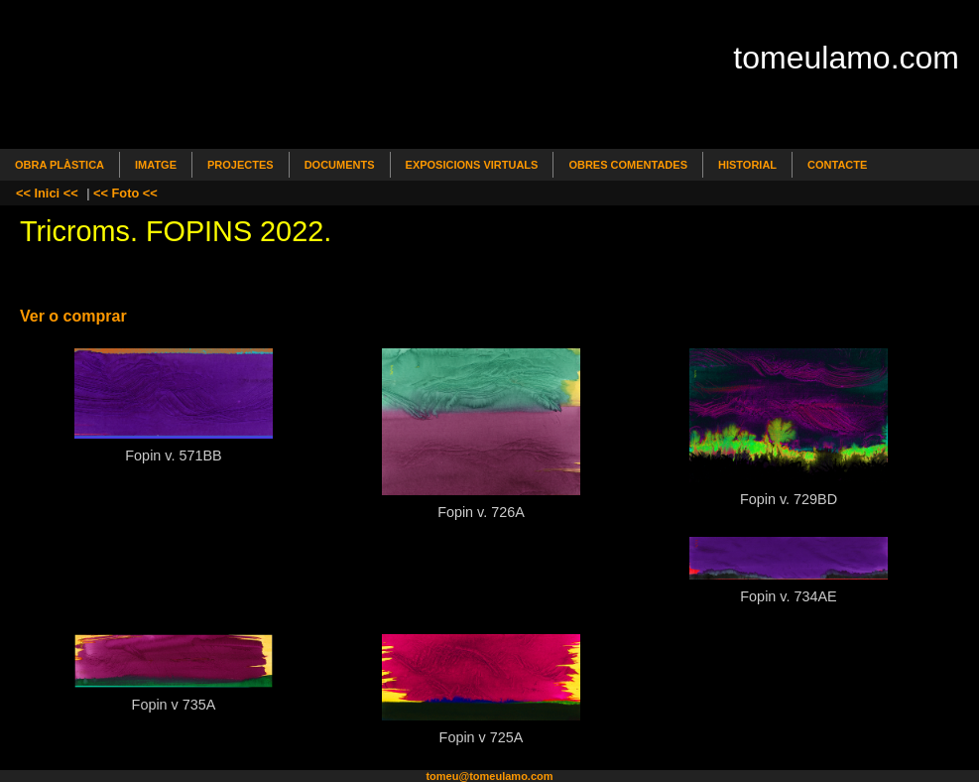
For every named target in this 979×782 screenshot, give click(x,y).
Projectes (240, 165)
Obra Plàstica (59, 165)
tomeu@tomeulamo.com (489, 776)
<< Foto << (125, 193)
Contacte (837, 165)
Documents (340, 165)
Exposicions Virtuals (472, 165)
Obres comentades (627, 165)
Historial (747, 165)
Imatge (156, 165)
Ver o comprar (73, 316)
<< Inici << (47, 193)
